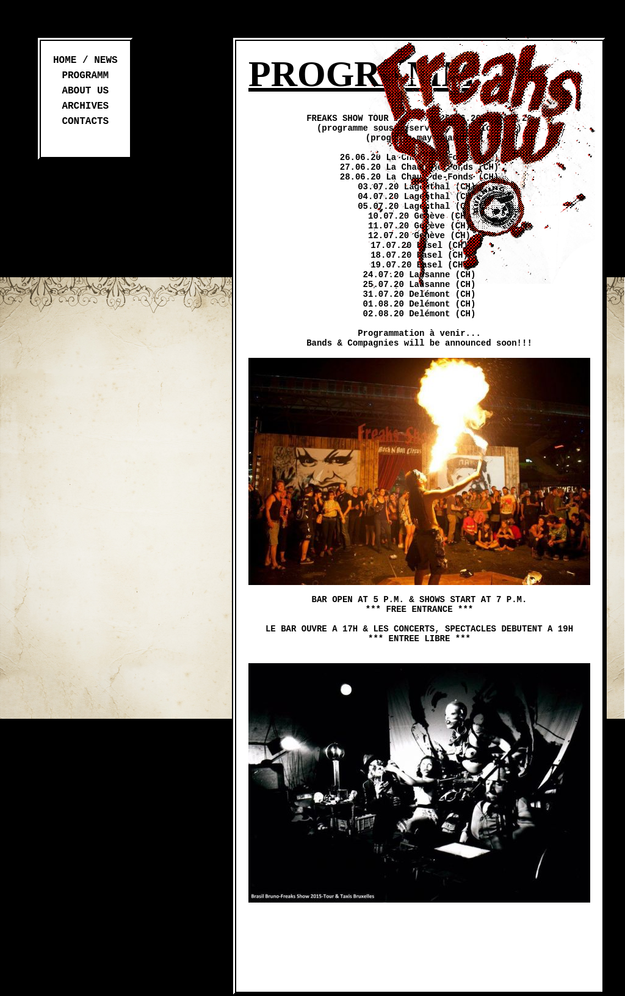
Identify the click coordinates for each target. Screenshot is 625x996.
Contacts (85, 121)
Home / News (85, 60)
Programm (85, 75)
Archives (85, 106)
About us (85, 90)
